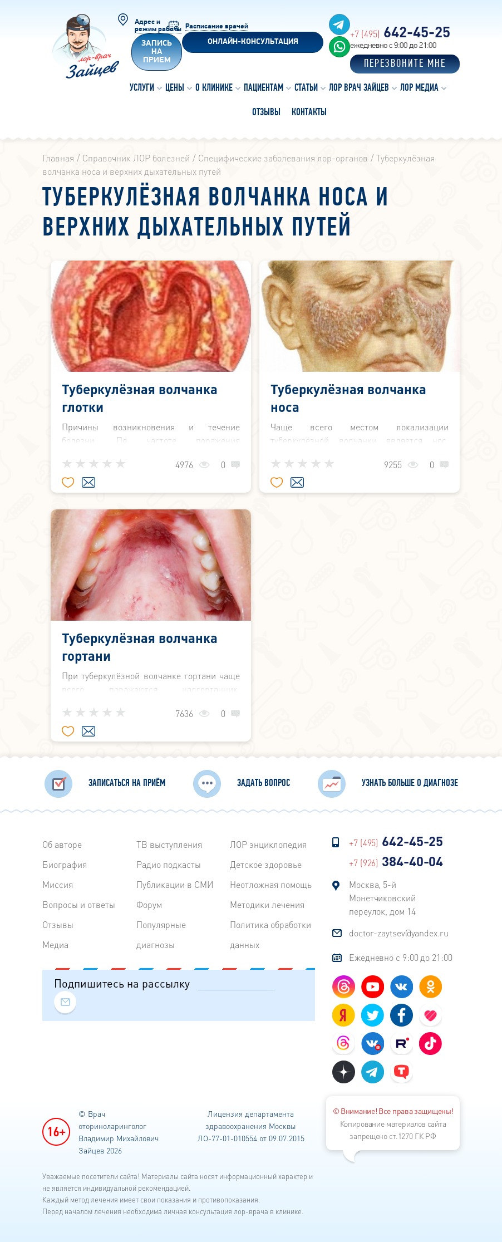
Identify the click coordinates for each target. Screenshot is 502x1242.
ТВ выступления (169, 844)
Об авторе (62, 844)
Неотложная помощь (271, 884)
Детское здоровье (266, 864)
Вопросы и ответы (78, 904)
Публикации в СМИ (175, 884)
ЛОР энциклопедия (268, 844)
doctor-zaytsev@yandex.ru (399, 933)
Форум (149, 904)
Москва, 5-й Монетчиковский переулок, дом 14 (382, 897)
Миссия (57, 884)
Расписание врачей (216, 26)
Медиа (55, 944)
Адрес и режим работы (158, 25)
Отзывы (57, 924)
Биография (64, 864)
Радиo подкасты (168, 864)
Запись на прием (156, 52)
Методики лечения (267, 904)
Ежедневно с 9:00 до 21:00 (400, 957)
